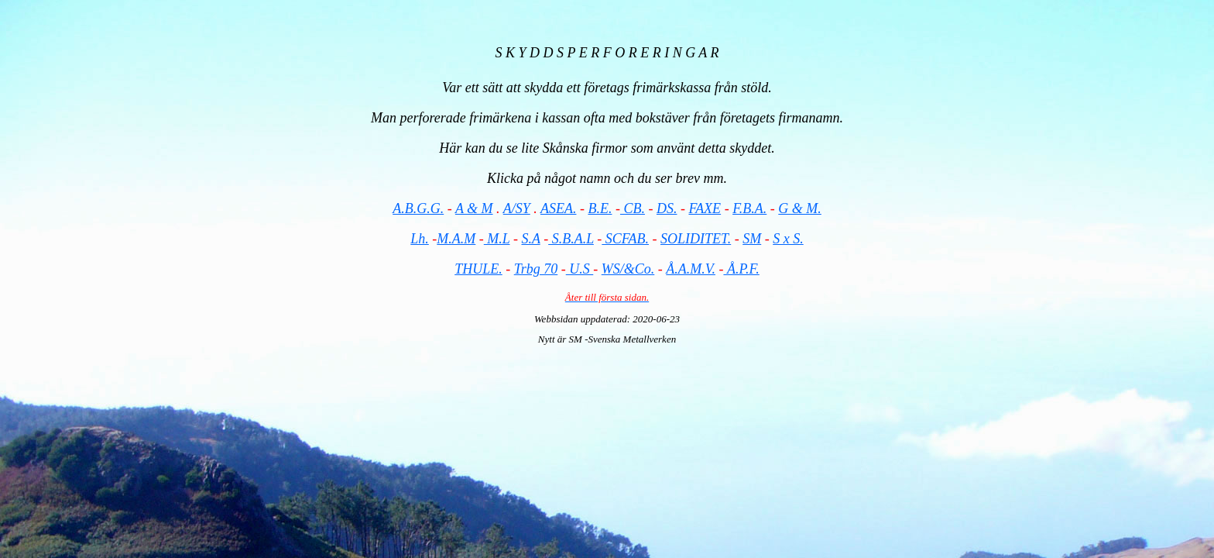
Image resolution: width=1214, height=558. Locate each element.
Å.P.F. (741, 269)
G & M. (799, 208)
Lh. (419, 238)
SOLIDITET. (695, 238)
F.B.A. (749, 208)
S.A (530, 238)
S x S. (788, 238)
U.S (580, 269)
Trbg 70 (536, 269)
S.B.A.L (571, 238)
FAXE (704, 208)
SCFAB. (625, 238)
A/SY (516, 208)
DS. (667, 208)
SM (751, 238)
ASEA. (558, 208)
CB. (632, 208)
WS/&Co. (628, 269)
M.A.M (456, 238)
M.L (497, 238)
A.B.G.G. (418, 208)
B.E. (600, 208)
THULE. (478, 269)
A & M (474, 208)
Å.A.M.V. (690, 269)
